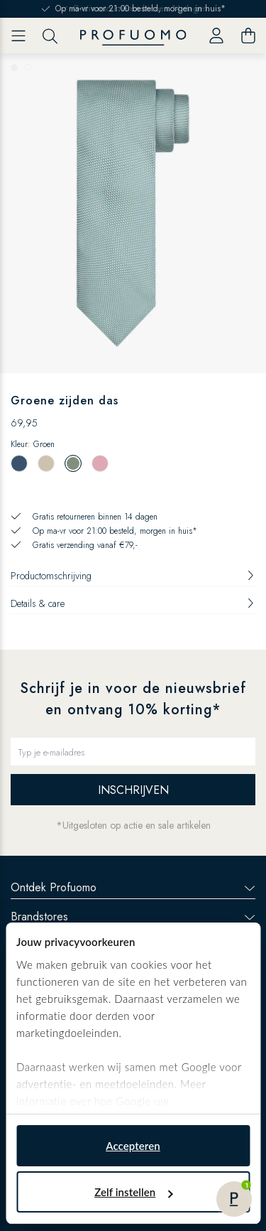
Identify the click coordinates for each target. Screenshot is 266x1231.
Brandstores (133, 916)
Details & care (133, 603)
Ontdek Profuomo (133, 887)
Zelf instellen (133, 1192)
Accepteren (133, 1145)
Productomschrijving (133, 576)
